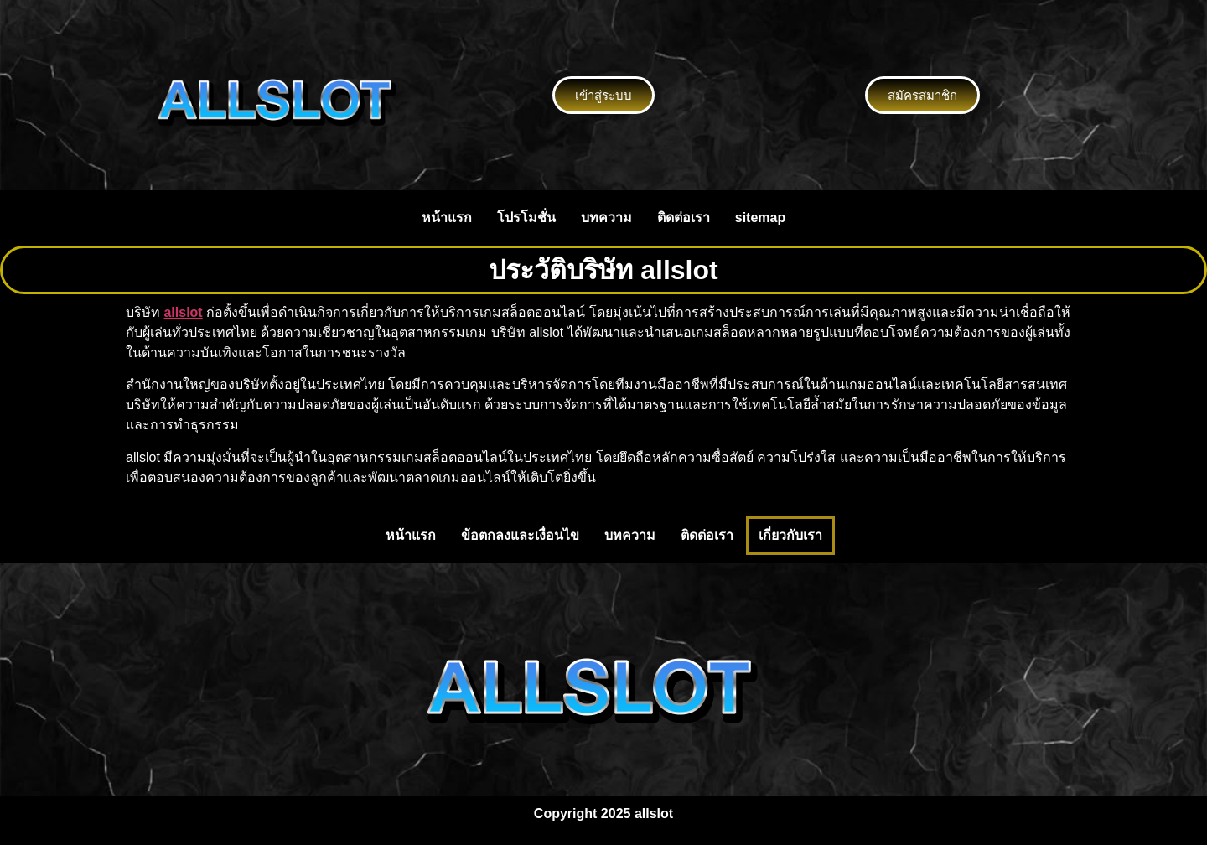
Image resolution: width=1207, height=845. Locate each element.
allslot (182, 312)
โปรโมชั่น (526, 217)
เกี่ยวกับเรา (790, 535)
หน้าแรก (447, 217)
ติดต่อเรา (683, 217)
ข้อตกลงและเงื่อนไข (520, 535)
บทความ (606, 217)
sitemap (760, 217)
